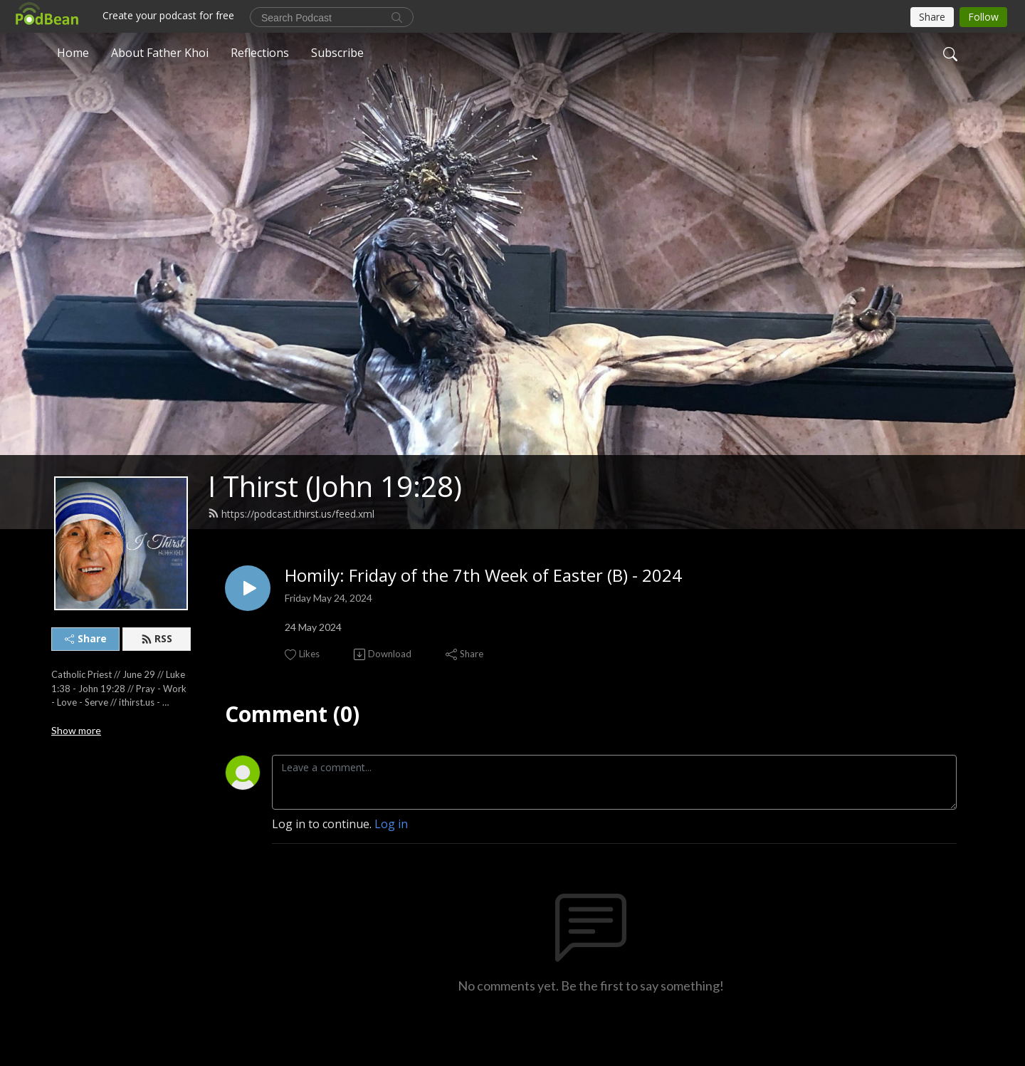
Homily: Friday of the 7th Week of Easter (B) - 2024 (483, 575)
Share (86, 638)
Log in (391, 824)
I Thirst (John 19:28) (335, 486)
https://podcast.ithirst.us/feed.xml (291, 514)
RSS (156, 638)
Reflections (260, 53)
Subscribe (337, 53)
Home (73, 53)
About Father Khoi (160, 53)
